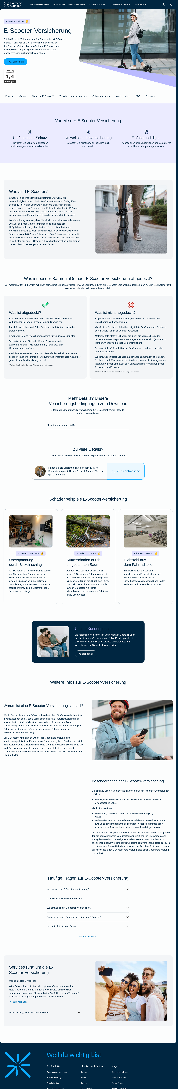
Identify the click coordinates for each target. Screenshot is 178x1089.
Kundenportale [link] (86, 654)
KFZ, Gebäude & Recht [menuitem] (39, 4)
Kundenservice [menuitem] (140, 4)
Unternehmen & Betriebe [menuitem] (120, 4)
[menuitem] (163, 4)
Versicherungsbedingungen (73, 96)
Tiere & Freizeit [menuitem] (58, 4)
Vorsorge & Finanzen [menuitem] (97, 4)
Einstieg (9, 96)
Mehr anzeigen (88, 936)
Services (150, 96)
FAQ (137, 96)
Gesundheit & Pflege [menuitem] (76, 4)
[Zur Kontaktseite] (126, 471)
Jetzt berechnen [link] (15, 61)
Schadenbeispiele (101, 96)
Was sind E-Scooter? (43, 96)
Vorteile (23, 96)
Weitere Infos (122, 96)
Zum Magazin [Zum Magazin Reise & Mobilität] (18, 1001)
